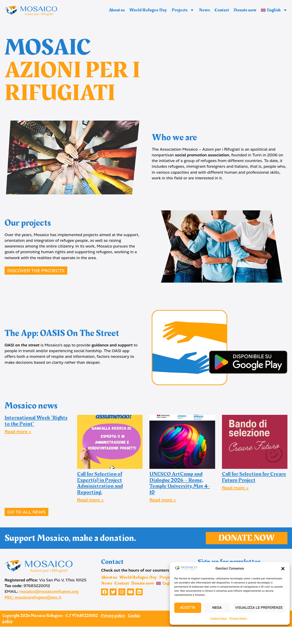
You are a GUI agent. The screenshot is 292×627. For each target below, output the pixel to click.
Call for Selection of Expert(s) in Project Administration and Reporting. (100, 483)
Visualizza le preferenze (259, 607)
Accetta (188, 607)
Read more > (18, 431)
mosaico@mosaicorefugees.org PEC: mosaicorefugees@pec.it (41, 594)
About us (117, 10)
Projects (183, 10)
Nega (217, 607)
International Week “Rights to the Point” (36, 421)
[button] (283, 568)
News (204, 10)
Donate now (245, 10)
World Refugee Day (148, 10)
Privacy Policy (238, 618)
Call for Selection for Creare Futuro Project (254, 477)
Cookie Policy (218, 618)
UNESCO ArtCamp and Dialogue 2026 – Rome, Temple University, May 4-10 (179, 483)
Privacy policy (113, 616)
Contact (221, 10)
